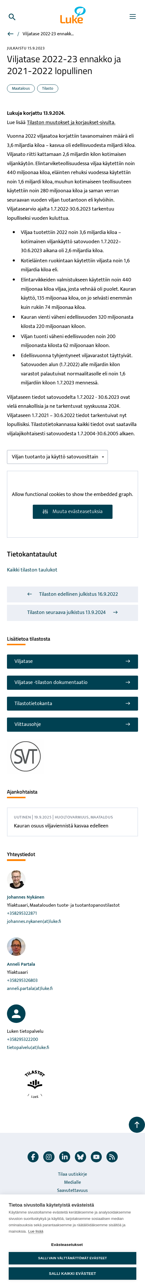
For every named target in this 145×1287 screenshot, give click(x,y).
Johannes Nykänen (25, 897)
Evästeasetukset (67, 1244)
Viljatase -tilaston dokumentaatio (72, 682)
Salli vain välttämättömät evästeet (72, 1258)
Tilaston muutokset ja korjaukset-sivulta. (71, 122)
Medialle (72, 1182)
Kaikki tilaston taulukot (32, 570)
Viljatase (72, 661)
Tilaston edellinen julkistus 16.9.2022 (72, 594)
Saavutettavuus (72, 1190)
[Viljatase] (11, 35)
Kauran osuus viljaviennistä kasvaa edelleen (61, 826)
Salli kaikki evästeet (72, 1273)
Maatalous (21, 88)
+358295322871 (22, 913)
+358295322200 (22, 1039)
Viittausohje (72, 724)
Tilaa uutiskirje (72, 1174)
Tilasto (47, 88)
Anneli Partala (21, 964)
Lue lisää (35, 1231)
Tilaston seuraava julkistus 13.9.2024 (72, 612)
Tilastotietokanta (72, 703)
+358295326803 (22, 980)
